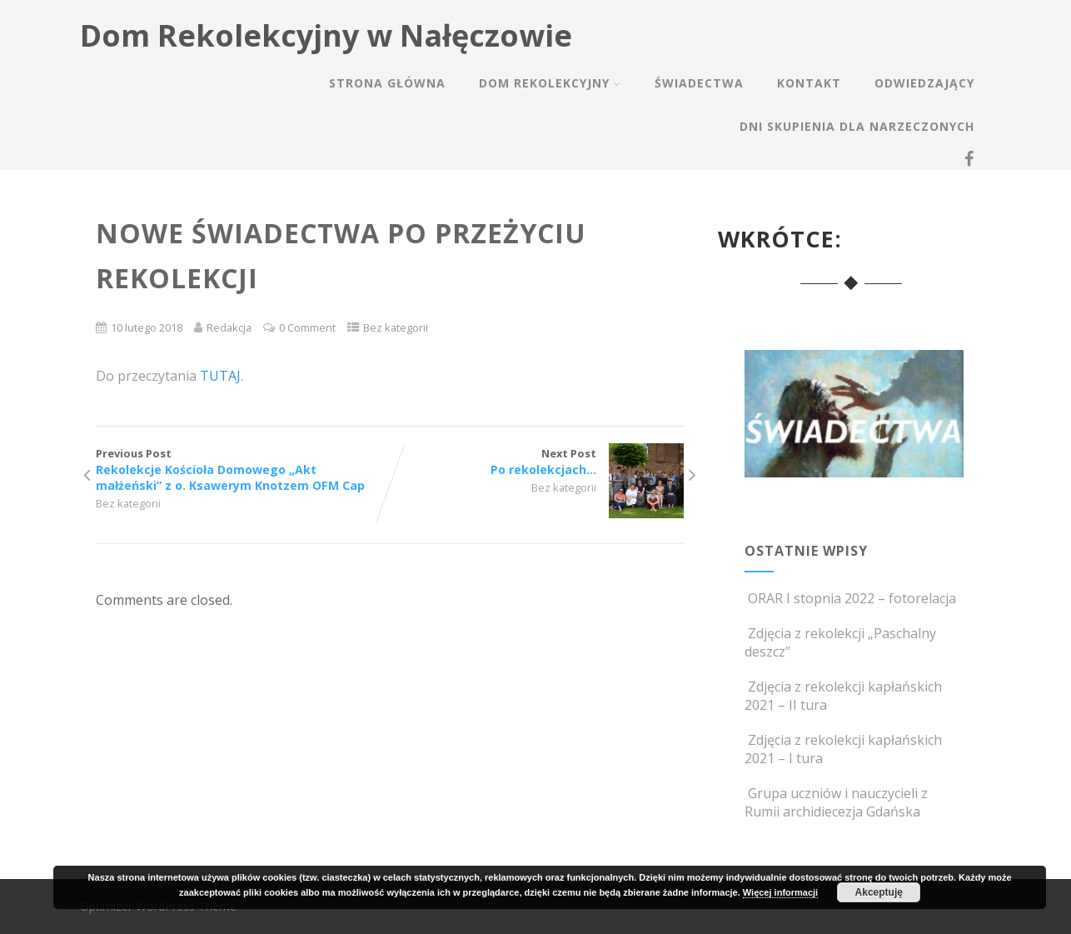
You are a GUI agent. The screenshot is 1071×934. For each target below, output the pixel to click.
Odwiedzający (924, 83)
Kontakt (809, 83)
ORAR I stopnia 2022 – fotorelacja (850, 598)
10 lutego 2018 (146, 327)
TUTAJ (220, 376)
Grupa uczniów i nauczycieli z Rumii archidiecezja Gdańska (836, 802)
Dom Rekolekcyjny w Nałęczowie (326, 35)
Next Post (537, 461)
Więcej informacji (780, 892)
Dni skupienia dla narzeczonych (857, 126)
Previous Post (243, 469)
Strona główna (387, 83)
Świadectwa (699, 83)
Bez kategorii (395, 327)
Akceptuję (879, 892)
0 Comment (307, 327)
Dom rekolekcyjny (550, 83)
